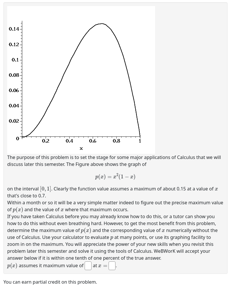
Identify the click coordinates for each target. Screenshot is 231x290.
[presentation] (115, 176)
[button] (81, 80)
